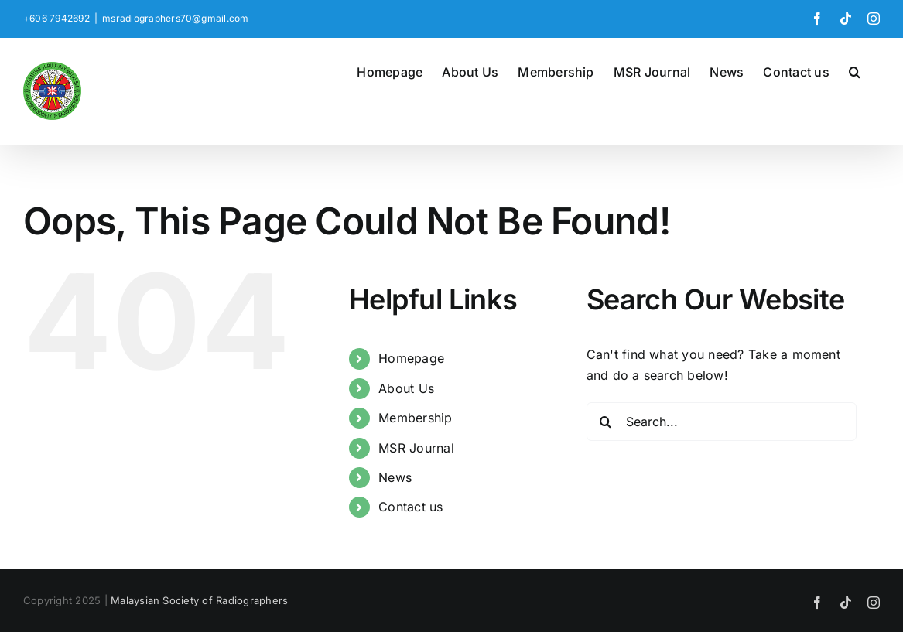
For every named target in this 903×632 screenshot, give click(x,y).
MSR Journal (416, 448)
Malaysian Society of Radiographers (199, 600)
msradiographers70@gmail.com (175, 18)
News (395, 477)
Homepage (411, 358)
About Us (406, 388)
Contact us (410, 506)
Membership (415, 417)
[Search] (606, 421)
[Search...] (722, 421)
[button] (854, 70)
